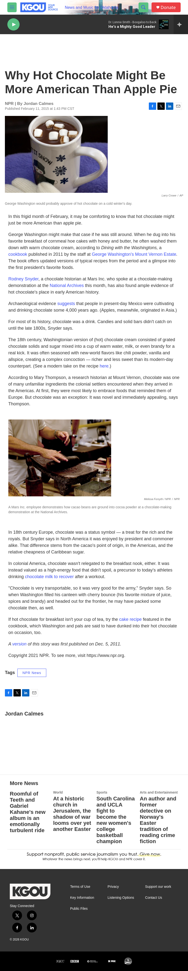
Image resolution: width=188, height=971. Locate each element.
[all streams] (181, 24)
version (19, 644)
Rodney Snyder (23, 278)
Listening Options (121, 897)
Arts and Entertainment (159, 792)
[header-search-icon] (143, 7)
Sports (101, 792)
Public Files (79, 908)
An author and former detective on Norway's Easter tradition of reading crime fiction (158, 820)
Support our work (158, 887)
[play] (13, 24)
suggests (66, 303)
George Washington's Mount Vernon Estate (134, 254)
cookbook (17, 254)
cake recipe (130, 619)
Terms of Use (80, 887)
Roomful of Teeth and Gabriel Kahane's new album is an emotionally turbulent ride (28, 812)
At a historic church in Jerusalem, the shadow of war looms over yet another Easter (72, 814)
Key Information (82, 897)
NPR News (32, 673)
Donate (168, 7)
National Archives (67, 285)
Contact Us (153, 897)
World (58, 792)
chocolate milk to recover (49, 576)
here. (105, 366)
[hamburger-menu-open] (12, 7)
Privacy (113, 887)
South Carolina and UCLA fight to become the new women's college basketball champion (115, 820)
